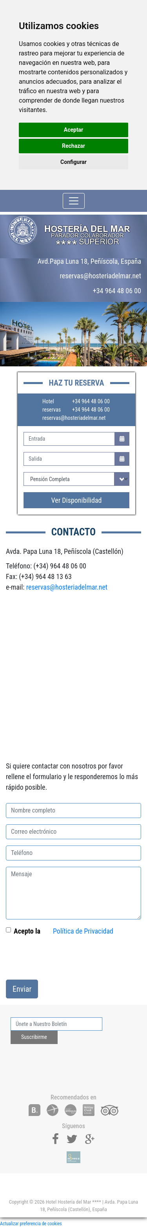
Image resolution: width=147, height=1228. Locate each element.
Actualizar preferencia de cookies (31, 1223)
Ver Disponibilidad (76, 500)
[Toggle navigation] (74, 201)
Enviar (22, 989)
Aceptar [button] (73, 130)
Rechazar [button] (73, 146)
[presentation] (65, 958)
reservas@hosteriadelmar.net (73, 418)
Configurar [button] (73, 162)
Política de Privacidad (83, 931)
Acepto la (27, 931)
